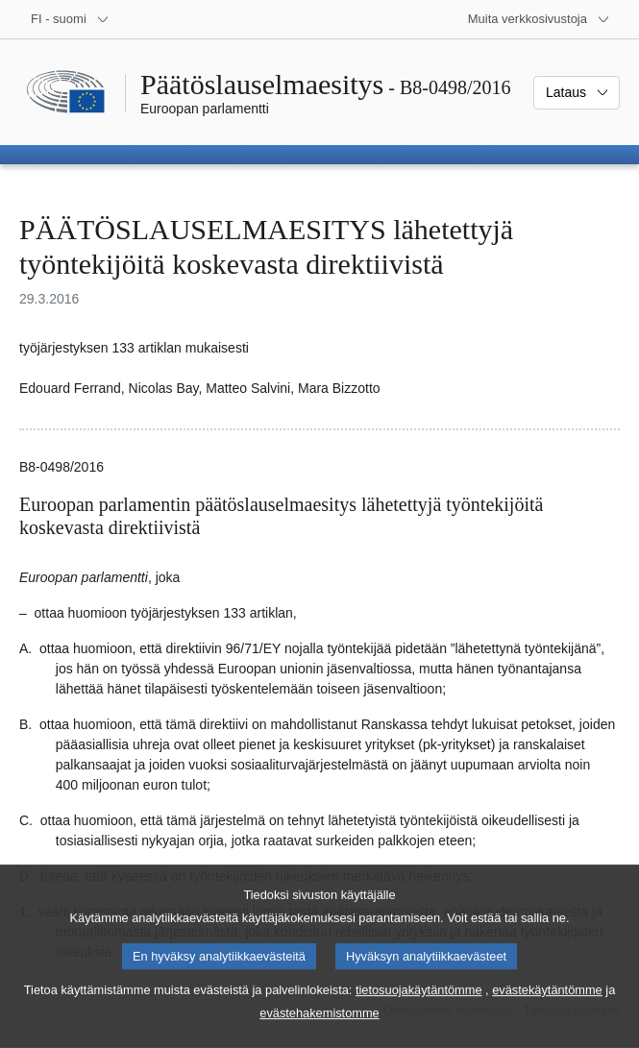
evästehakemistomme (319, 1034)
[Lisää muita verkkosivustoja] (539, 19)
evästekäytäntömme (547, 1011)
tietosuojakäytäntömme (419, 1011)
